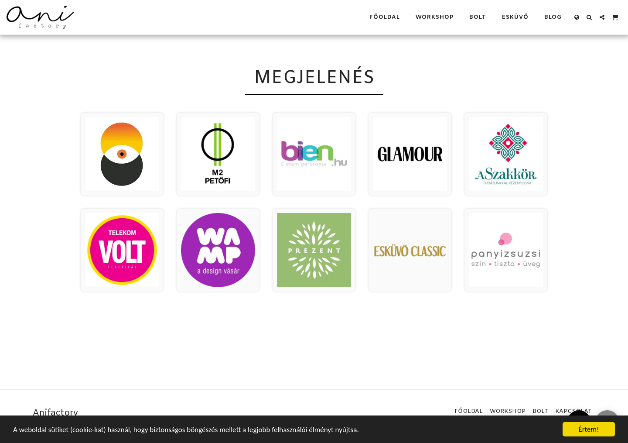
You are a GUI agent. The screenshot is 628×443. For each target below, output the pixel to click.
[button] (589, 17)
